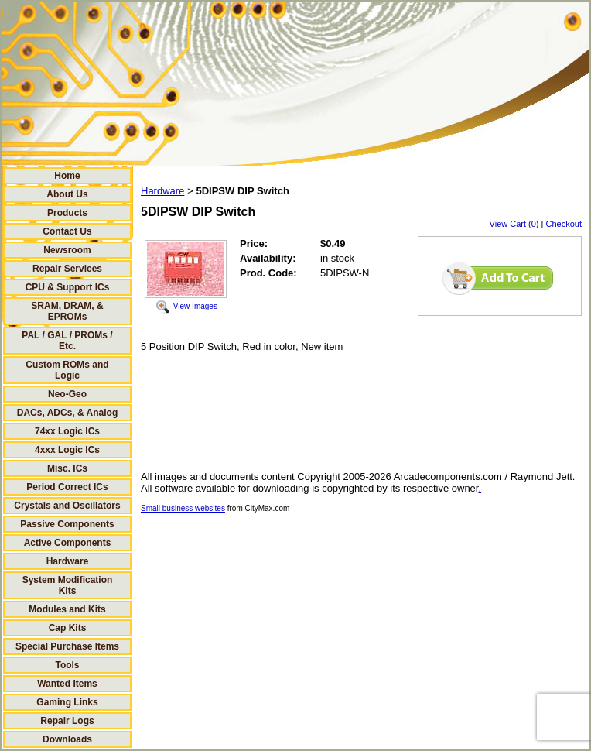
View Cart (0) (514, 223)
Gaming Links (66, 702)
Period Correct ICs (67, 487)
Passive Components (67, 524)
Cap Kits (68, 627)
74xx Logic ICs (67, 431)
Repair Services (67, 268)
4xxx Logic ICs (67, 449)
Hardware (67, 561)
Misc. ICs (67, 468)
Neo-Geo (67, 394)
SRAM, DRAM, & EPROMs (67, 311)
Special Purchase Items (67, 646)
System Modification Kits (67, 585)
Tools (67, 665)
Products (67, 212)
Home (67, 175)
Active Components (67, 542)
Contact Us (67, 231)
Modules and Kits (67, 609)
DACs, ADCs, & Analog (67, 412)
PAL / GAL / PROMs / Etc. (67, 340)
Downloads (67, 739)
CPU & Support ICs (68, 287)
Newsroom (67, 250)
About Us (66, 194)
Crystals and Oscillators (67, 505)
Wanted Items (67, 683)
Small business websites (183, 508)
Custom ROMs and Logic (67, 370)
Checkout (564, 223)
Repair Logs (67, 720)
